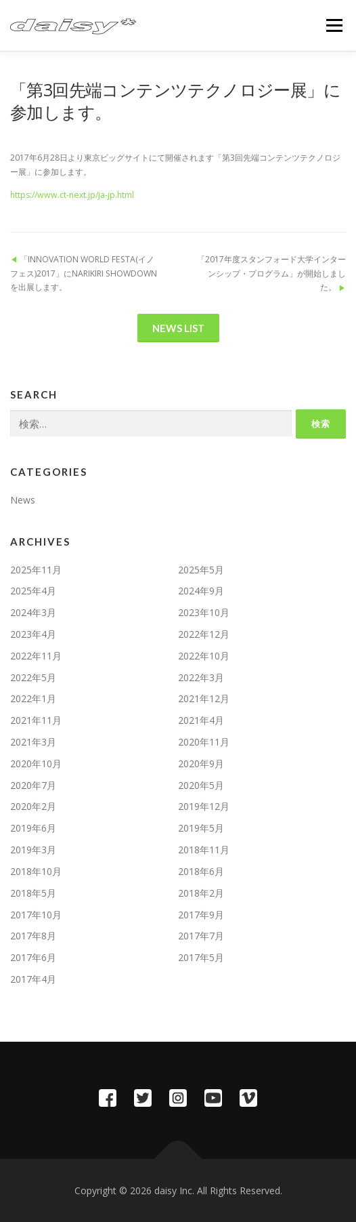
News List (178, 328)
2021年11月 (36, 720)
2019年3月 (33, 849)
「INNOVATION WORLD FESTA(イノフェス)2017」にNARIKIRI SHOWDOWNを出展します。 (83, 273)
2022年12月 (203, 634)
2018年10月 (36, 871)
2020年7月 (33, 785)
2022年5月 (33, 677)
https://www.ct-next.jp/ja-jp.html (72, 195)
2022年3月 (201, 677)
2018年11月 (203, 849)
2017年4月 (33, 979)
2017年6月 (33, 957)
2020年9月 (201, 763)
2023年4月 (33, 634)
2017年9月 (201, 914)
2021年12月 (203, 698)
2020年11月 (203, 741)
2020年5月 (201, 785)
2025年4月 (33, 590)
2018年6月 (201, 871)
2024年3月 (33, 612)
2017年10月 (36, 914)
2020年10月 (36, 763)
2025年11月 (36, 569)
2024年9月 (201, 590)
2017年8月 (33, 935)
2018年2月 (201, 893)
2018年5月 (33, 893)
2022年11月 (36, 655)
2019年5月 (201, 827)
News (22, 499)
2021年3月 (33, 741)
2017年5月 (201, 957)
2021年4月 (201, 720)
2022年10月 (203, 655)
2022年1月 (33, 698)
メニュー (334, 25)
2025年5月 (201, 569)
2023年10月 (203, 612)
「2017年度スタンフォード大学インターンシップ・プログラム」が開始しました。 (271, 273)
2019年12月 (203, 806)
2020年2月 (33, 806)
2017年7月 (201, 935)
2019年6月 (33, 827)
